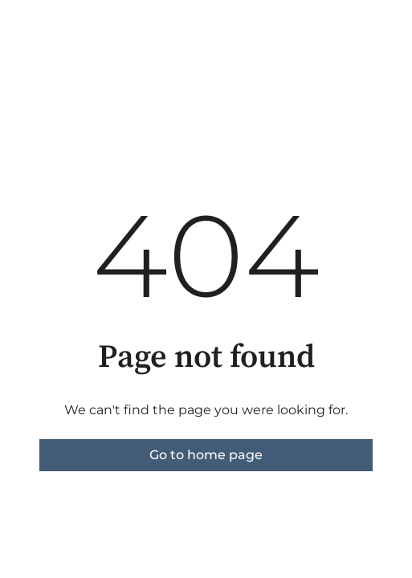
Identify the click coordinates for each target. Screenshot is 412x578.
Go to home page (206, 454)
